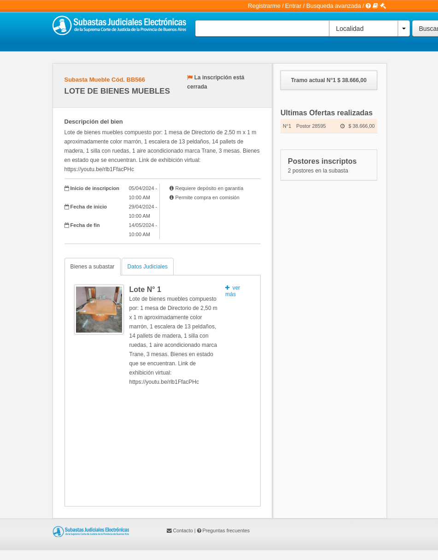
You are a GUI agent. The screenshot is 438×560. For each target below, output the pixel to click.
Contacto (183, 530)
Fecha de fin (85, 225)
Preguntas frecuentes (226, 530)
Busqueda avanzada (333, 5)
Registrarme (264, 5)
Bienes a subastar (92, 266)
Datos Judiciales (148, 266)
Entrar (293, 5)
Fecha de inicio (88, 206)
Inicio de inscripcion (94, 188)
